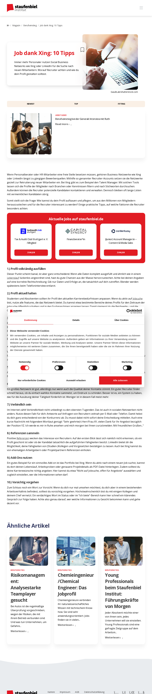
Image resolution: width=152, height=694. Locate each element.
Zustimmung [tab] (30, 320)
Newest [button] (30, 104)
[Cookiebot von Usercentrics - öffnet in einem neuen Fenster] (128, 311)
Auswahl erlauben (76, 380)
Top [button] (76, 104)
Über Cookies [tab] (122, 320)
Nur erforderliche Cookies (32, 380)
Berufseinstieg (30, 25)
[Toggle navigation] (141, 8)
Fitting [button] (121, 104)
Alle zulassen (120, 380)
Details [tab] (75, 320)
